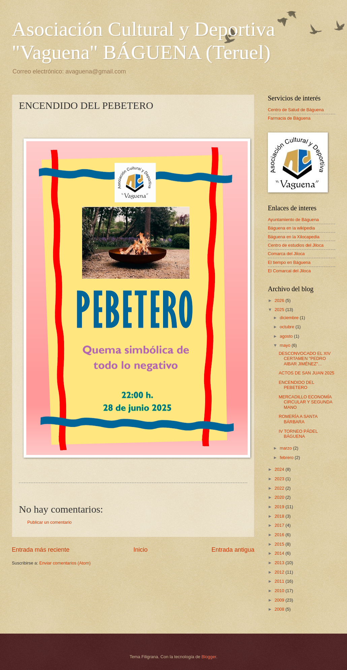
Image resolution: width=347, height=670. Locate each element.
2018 (280, 516)
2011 (280, 581)
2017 (280, 525)
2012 (280, 572)
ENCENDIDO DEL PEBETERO (296, 385)
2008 (280, 609)
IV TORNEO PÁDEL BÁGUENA (298, 434)
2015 (280, 544)
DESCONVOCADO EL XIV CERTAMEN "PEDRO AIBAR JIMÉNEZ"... (304, 358)
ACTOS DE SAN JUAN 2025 (306, 372)
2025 (280, 309)
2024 (280, 469)
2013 (280, 562)
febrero (287, 457)
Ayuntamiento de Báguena (293, 219)
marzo (286, 448)
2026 (280, 300)
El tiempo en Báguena (289, 262)
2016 (280, 534)
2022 (280, 488)
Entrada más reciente (40, 549)
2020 (280, 497)
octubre (287, 326)
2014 (280, 553)
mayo (285, 345)
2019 (280, 506)
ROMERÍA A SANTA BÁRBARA (298, 419)
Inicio (140, 549)
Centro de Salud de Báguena (296, 109)
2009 (280, 600)
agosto (287, 336)
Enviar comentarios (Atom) (65, 563)
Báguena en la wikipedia (291, 228)
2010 (280, 590)
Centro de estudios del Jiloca (295, 245)
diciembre (289, 317)
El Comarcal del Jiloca (289, 270)
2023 (280, 478)
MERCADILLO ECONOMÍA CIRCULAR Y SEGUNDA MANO (305, 402)
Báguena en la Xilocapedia (293, 236)
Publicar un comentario (49, 522)
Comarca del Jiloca (286, 253)
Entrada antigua (233, 549)
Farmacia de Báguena (289, 118)
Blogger (208, 656)
